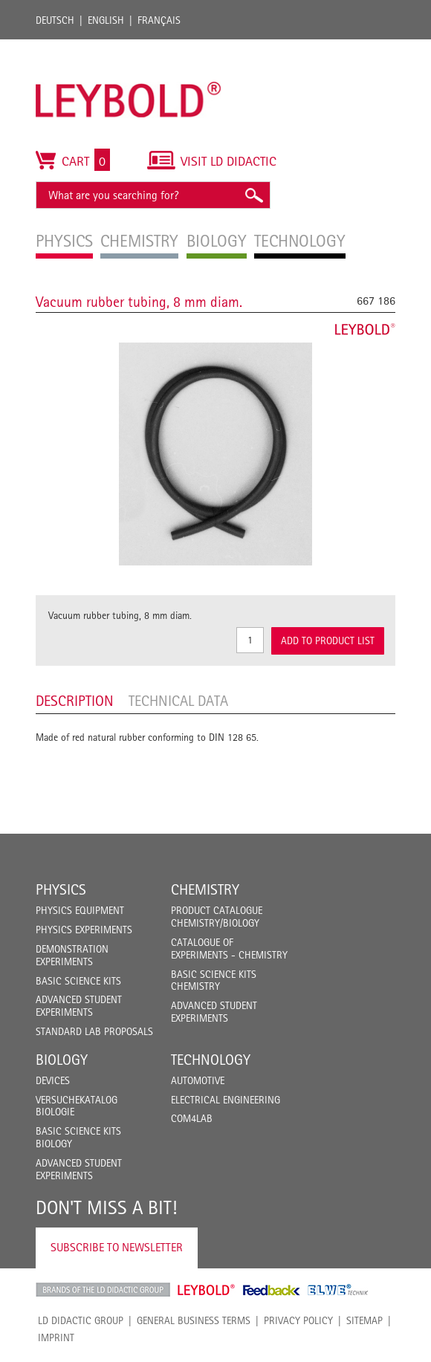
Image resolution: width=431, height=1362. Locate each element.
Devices (53, 1080)
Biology (62, 1059)
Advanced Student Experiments (79, 1005)
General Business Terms (193, 1320)
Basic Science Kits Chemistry (213, 980)
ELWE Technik (338, 1289)
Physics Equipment (80, 910)
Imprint (56, 1337)
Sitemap (364, 1320)
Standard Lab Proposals (94, 1031)
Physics (61, 889)
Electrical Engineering (225, 1100)
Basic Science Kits (78, 981)
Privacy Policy (298, 1320)
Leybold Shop (207, 1289)
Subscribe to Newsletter (117, 1247)
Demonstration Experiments (72, 955)
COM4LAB (192, 1118)
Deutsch (55, 20)
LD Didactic (103, 1289)
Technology (210, 1059)
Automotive (197, 1080)
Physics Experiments (84, 929)
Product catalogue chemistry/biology (216, 916)
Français (159, 20)
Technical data (178, 701)
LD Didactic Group (80, 1320)
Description (75, 701)
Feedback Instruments (271, 1289)
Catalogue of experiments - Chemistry (229, 948)
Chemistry (205, 889)
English (106, 20)
